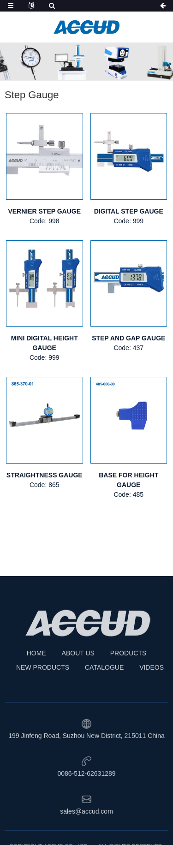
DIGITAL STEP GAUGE (128, 211)
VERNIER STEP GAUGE (44, 211)
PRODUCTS (128, 677)
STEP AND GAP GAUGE (128, 338)
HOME (36, 677)
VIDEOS (151, 692)
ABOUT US (78, 677)
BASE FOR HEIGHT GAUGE (128, 479)
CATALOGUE (104, 692)
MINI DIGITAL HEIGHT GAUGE (44, 342)
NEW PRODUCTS (42, 692)
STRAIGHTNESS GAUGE (44, 475)
